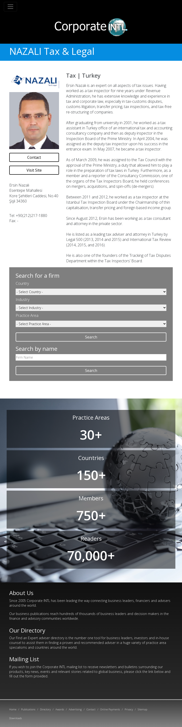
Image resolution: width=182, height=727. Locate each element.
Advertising (75, 709)
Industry (22, 299)
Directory (45, 709)
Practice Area (27, 315)
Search (91, 337)
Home (12, 709)
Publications (28, 709)
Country (22, 283)
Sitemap (142, 709)
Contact (34, 157)
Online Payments (110, 709)
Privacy (129, 709)
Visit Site (34, 170)
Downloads (15, 718)
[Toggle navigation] (10, 6)
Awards (59, 709)
